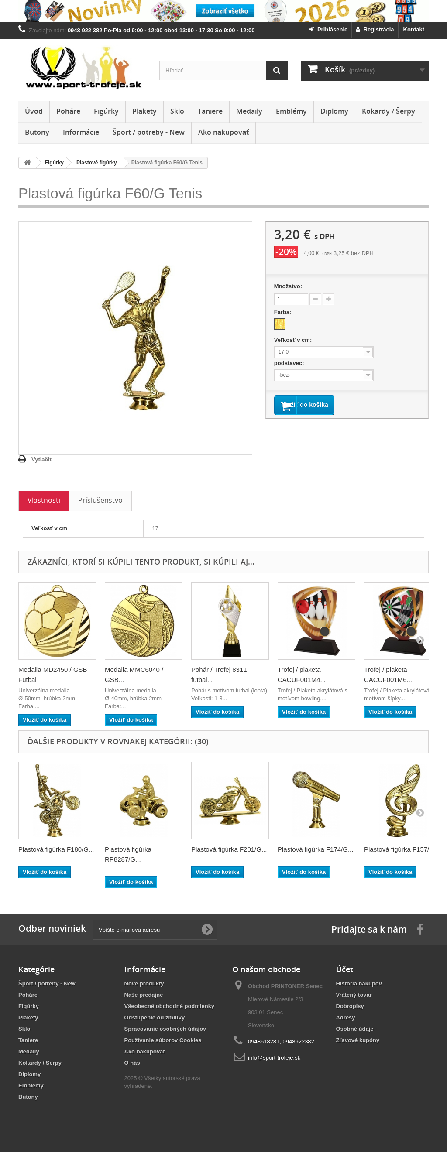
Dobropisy (350, 1006)
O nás (132, 1063)
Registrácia (375, 29)
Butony (37, 132)
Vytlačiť (41, 459)
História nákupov (359, 983)
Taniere (210, 111)
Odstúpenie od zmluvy (154, 1017)
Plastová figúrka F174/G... (315, 849)
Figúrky (106, 111)
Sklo (177, 111)
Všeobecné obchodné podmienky (169, 1006)
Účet (344, 969)
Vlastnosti (44, 500)
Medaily (249, 111)
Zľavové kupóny (358, 1040)
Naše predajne (143, 995)
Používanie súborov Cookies (163, 1040)
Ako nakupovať (223, 132)
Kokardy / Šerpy (388, 111)
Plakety (144, 111)
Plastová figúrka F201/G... (229, 849)
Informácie (81, 132)
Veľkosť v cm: (293, 340)
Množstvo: (288, 286)
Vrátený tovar (354, 995)
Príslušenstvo (100, 500)
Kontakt (413, 29)
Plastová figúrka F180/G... (56, 849)
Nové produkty (144, 983)
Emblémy (291, 111)
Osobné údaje (355, 1029)
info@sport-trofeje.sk (274, 1057)
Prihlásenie (328, 29)
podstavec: (290, 363)
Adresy (345, 1017)
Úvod (34, 111)
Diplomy (334, 111)
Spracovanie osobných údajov (165, 1029)
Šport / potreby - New (149, 132)
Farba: (283, 312)
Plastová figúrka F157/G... (402, 849)
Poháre (68, 111)
